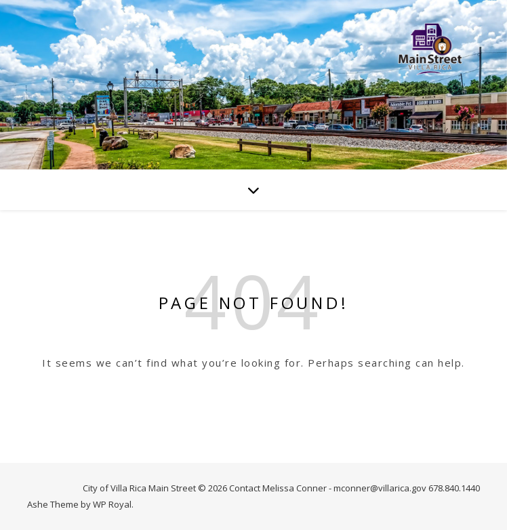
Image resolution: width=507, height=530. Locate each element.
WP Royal (112, 504)
